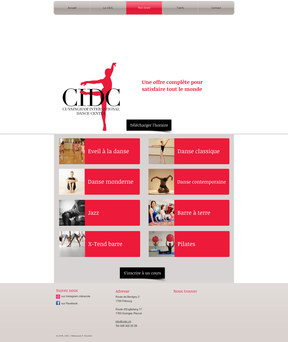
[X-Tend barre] (109, 243)
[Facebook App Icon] (58, 303)
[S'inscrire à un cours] (142, 272)
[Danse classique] (198, 151)
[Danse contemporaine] (201, 181)
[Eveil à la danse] (109, 151)
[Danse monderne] (110, 181)
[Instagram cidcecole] (58, 297)
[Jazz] (109, 212)
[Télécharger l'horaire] (149, 125)
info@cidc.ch (123, 321)
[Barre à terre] (198, 212)
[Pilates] (199, 243)
